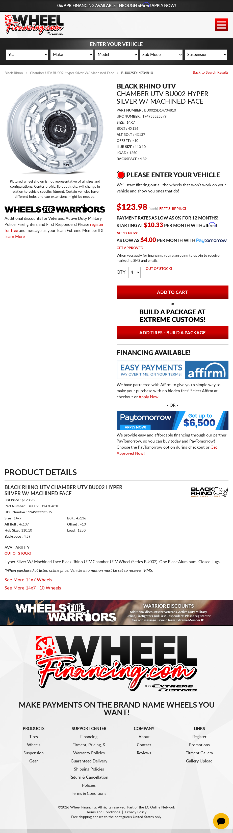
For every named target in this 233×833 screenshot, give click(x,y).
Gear (33, 761)
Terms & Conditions (89, 794)
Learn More (15, 237)
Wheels (33, 745)
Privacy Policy (135, 812)
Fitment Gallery (199, 753)
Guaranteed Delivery (89, 761)
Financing (88, 737)
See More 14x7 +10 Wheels (33, 588)
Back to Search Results (210, 72)
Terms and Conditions (103, 812)
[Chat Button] (221, 821)
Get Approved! (130, 248)
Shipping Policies (89, 769)
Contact (144, 745)
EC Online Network (160, 807)
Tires (33, 737)
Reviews (144, 753)
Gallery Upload (199, 761)
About (144, 737)
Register (199, 737)
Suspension (33, 753)
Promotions (199, 745)
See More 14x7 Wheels (28, 580)
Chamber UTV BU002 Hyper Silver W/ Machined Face (72, 73)
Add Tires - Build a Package (172, 333)
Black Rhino (14, 73)
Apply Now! (127, 233)
